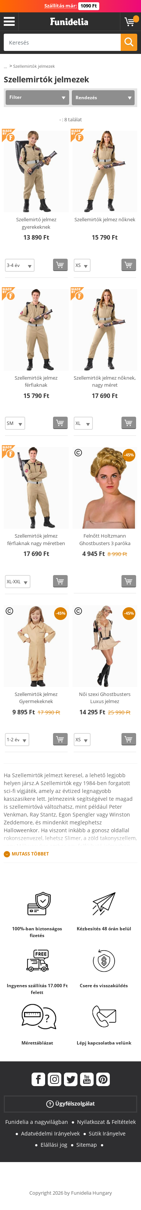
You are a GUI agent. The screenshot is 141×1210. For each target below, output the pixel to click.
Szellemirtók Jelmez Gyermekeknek (36, 698)
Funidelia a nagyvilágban (36, 1121)
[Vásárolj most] (60, 265)
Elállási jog (54, 1144)
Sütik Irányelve (107, 1133)
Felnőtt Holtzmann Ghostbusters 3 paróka (104, 539)
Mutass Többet (30, 854)
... (5, 66)
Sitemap (86, 1144)
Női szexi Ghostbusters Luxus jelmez (104, 698)
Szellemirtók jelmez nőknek (104, 219)
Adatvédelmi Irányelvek (50, 1133)
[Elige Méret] (20, 265)
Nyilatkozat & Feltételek (106, 1121)
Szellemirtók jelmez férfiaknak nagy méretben (36, 539)
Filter (15, 97)
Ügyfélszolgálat (70, 1104)
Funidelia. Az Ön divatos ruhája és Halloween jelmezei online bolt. (69, 22)
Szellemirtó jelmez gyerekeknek (36, 223)
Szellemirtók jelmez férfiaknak (36, 381)
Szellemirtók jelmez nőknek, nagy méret (105, 381)
